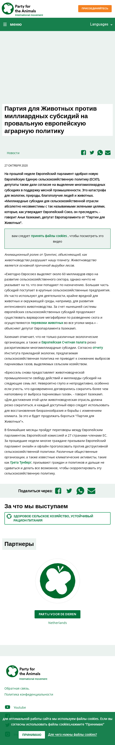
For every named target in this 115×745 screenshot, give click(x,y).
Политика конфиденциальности (28, 694)
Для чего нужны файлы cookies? (72, 735)
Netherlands (57, 592)
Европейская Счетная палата (63, 342)
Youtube (15, 707)
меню (12, 24)
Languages (99, 24)
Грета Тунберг (20, 462)
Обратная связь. (17, 688)
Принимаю (31, 735)
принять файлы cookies (49, 236)
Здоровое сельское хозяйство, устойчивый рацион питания (50, 518)
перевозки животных (47, 323)
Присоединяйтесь (95, 8)
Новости (13, 153)
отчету (98, 347)
